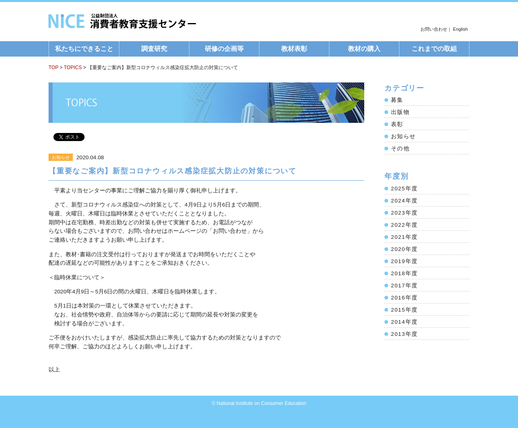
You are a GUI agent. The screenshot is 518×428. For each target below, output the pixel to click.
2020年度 (404, 249)
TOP (53, 67)
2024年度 (404, 201)
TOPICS (73, 67)
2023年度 (404, 213)
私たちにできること (84, 48)
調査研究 (154, 48)
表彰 (397, 124)
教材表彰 (294, 48)
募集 (397, 100)
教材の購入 (364, 48)
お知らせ (403, 136)
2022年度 (404, 225)
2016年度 (404, 298)
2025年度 (404, 189)
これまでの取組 (434, 48)
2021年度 (404, 237)
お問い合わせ (433, 29)
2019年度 (404, 261)
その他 (400, 148)
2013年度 (404, 334)
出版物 (400, 112)
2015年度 (404, 310)
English (460, 29)
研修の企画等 (224, 48)
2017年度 (404, 286)
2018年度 (404, 273)
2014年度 (404, 322)
